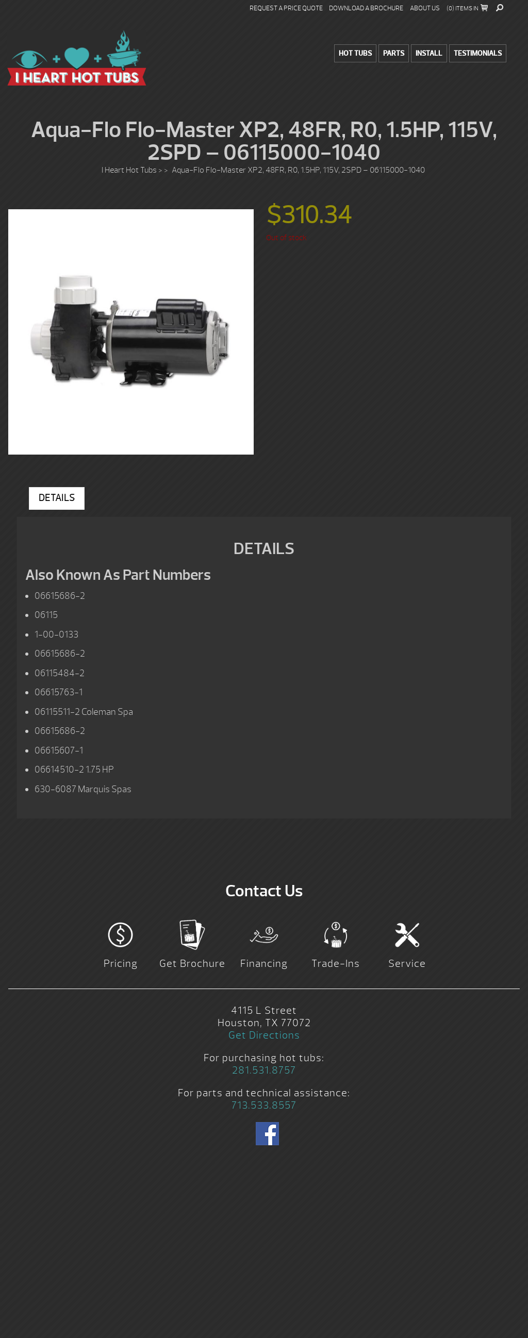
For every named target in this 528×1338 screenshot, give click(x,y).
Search (499, 7)
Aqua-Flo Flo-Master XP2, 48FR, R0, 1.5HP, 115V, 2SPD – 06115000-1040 (76, 58)
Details (57, 498)
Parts (393, 53)
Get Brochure (192, 963)
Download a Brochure (366, 8)
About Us (425, 8)
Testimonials (478, 53)
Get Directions (264, 1035)
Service (407, 963)
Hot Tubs (355, 53)
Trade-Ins (335, 963)
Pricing (121, 963)
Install (429, 53)
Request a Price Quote (286, 8)
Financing (264, 963)
